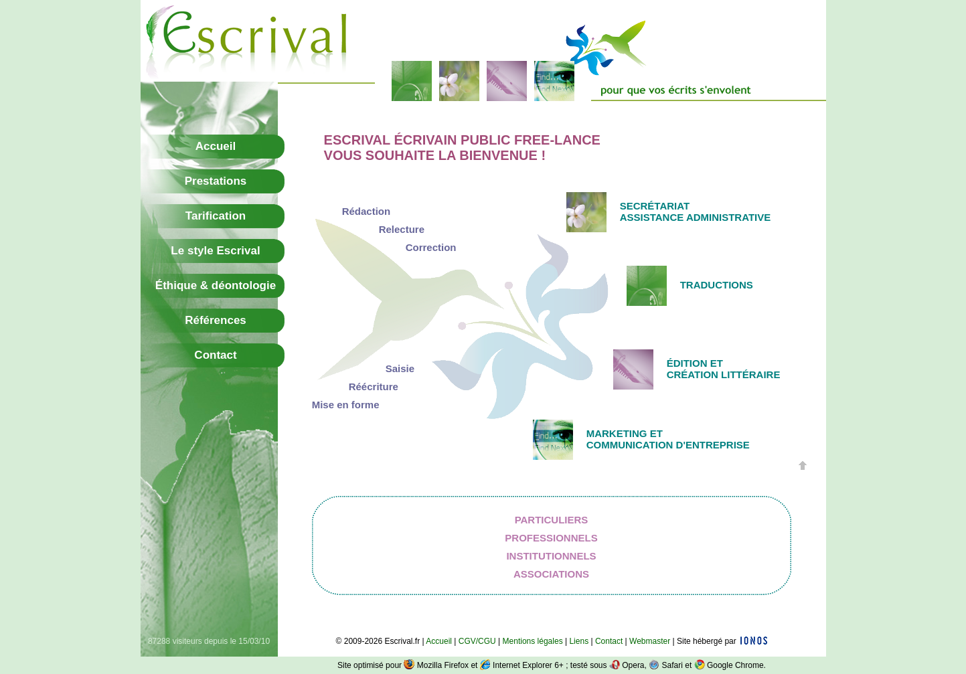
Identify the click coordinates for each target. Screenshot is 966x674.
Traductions (716, 284)
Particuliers (551, 519)
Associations (551, 574)
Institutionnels (551, 556)
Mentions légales (533, 641)
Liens (578, 641)
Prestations (216, 181)
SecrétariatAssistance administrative (695, 211)
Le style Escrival (215, 250)
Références (215, 320)
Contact (215, 355)
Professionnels (551, 537)
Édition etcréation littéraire (724, 368)
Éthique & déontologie (215, 285)
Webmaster (649, 641)
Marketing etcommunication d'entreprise (668, 439)
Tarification (215, 215)
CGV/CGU (477, 641)
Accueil (215, 146)
